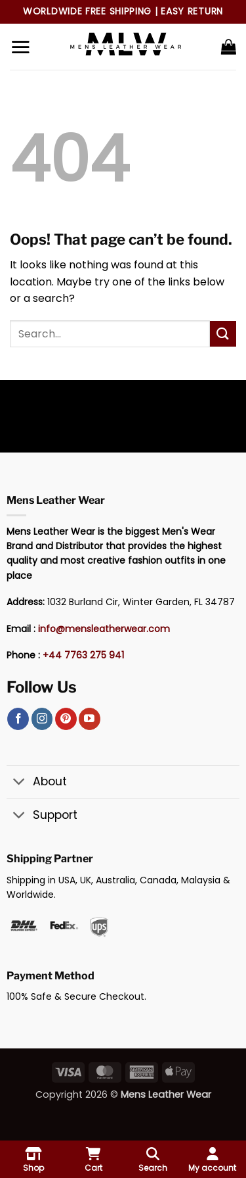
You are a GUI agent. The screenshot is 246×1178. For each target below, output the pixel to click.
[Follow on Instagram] (42, 719)
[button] (20, 47)
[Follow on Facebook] (18, 719)
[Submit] (223, 334)
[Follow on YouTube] (89, 719)
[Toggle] (19, 783)
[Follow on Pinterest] (66, 719)
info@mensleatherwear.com (104, 628)
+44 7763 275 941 (83, 655)
